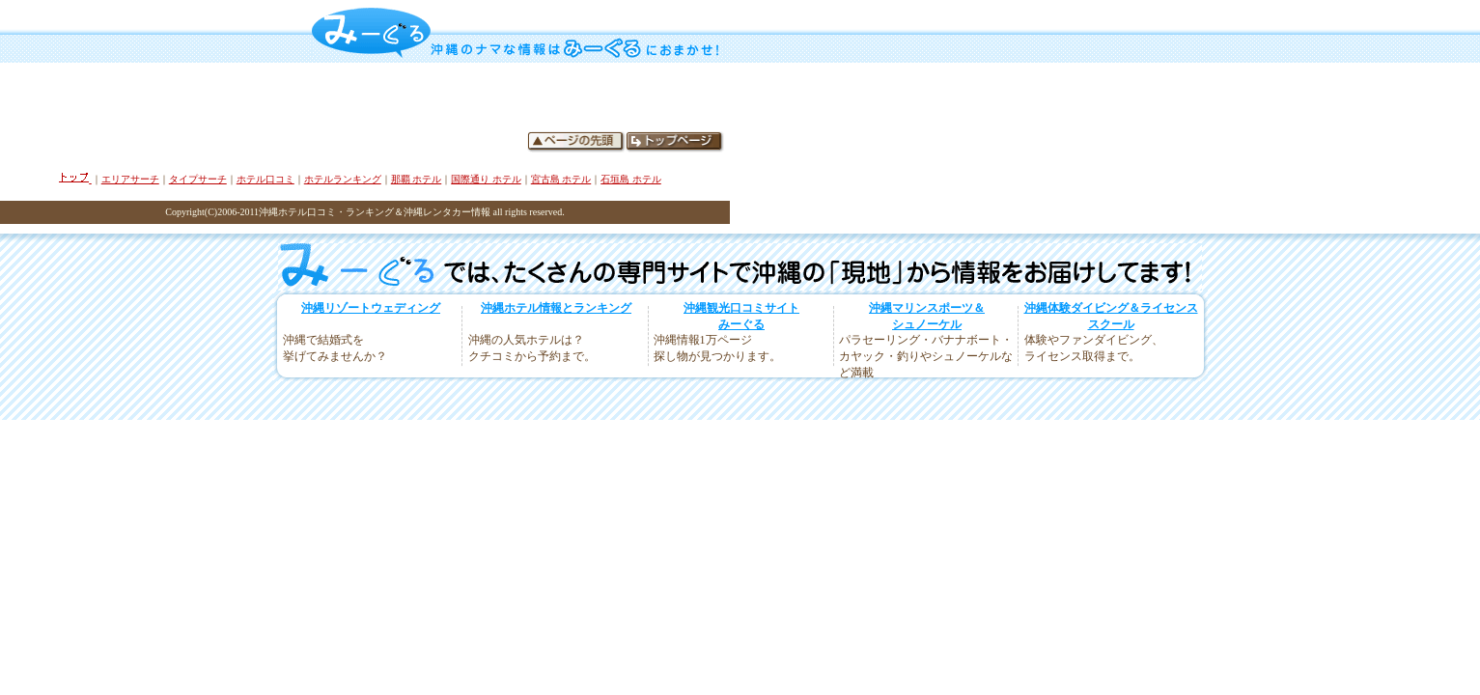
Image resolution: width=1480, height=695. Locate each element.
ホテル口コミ (265, 179)
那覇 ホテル (416, 179)
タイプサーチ (198, 179)
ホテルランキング (342, 179)
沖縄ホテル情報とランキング (556, 308)
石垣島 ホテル (630, 179)
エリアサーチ (130, 179)
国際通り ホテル (486, 179)
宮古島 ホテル (561, 179)
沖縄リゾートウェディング (370, 308)
